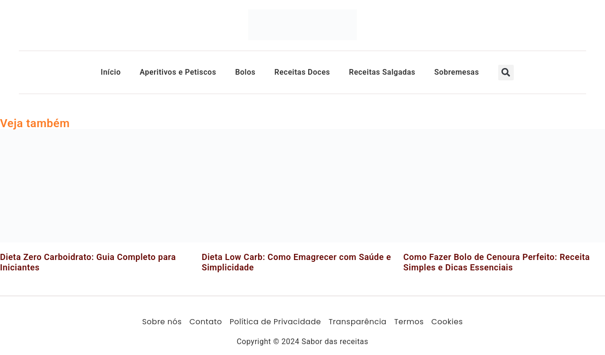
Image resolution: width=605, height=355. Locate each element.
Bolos (245, 72)
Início (111, 72)
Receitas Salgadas (382, 72)
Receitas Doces (302, 72)
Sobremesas (456, 72)
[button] (506, 72)
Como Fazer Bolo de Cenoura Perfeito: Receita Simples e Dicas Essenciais (496, 262)
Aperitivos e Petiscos (177, 72)
